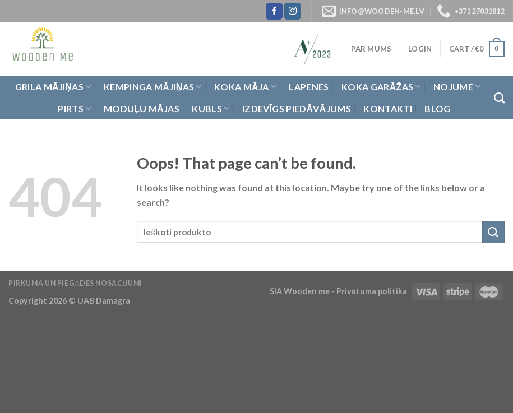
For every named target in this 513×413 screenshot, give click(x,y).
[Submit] (493, 232)
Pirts (74, 108)
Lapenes (309, 86)
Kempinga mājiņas (153, 86)
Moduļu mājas (141, 108)
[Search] (499, 98)
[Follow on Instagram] (292, 11)
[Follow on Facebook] (274, 11)
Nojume (456, 86)
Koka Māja (245, 86)
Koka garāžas (381, 86)
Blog (437, 108)
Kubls (210, 108)
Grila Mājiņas (53, 86)
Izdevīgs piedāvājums (296, 108)
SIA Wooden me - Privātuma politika (339, 291)
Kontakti (387, 108)
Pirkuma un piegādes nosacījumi (75, 283)
